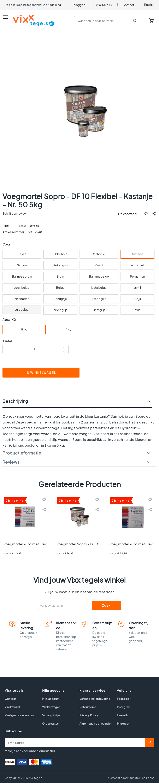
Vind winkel (12, 707)
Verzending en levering (95, 698)
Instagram (124, 707)
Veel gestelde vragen (19, 715)
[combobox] (106, 20)
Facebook (124, 698)
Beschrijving (15, 401)
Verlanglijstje (51, 715)
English (149, 4)
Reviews (10, 461)
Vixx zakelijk (104, 5)
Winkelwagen (51, 707)
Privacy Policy (89, 715)
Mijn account (51, 698)
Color (6, 244)
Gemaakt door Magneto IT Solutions (131, 777)
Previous (7, 488)
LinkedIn (123, 715)
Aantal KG (9, 319)
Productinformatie (21, 452)
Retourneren (88, 707)
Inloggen (79, 5)
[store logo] (29, 20)
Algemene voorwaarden (96, 723)
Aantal (7, 341)
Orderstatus (50, 723)
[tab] (79, 403)
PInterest (123, 723)
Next (152, 488)
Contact (128, 5)
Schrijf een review (14, 213)
